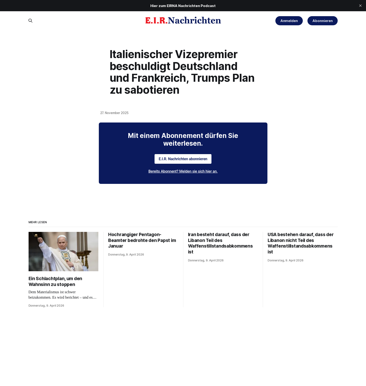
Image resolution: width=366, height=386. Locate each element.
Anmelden (289, 21)
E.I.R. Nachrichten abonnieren (183, 159)
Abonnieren (322, 21)
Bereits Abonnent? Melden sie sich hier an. (183, 171)
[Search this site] (30, 20)
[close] (360, 5)
